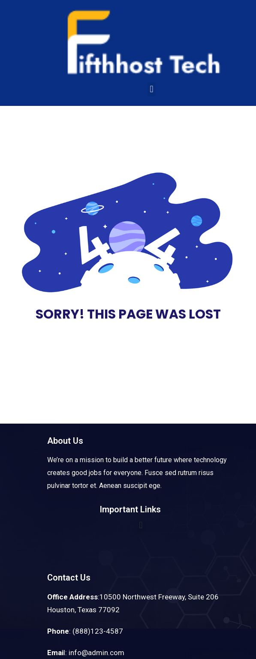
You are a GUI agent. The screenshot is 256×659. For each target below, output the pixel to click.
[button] (152, 89)
